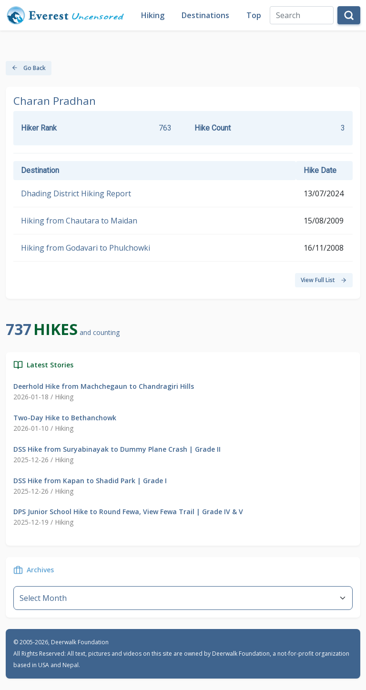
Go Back (28, 68)
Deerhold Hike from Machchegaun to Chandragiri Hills (103, 386)
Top (253, 15)
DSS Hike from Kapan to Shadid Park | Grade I (90, 480)
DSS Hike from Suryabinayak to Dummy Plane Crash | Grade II (117, 449)
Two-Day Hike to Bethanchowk (64, 417)
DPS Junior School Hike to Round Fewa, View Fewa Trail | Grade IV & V (128, 511)
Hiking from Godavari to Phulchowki (85, 248)
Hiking (152, 15)
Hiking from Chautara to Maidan (79, 220)
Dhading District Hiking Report (76, 193)
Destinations (205, 15)
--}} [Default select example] (183, 598)
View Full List (324, 280)
